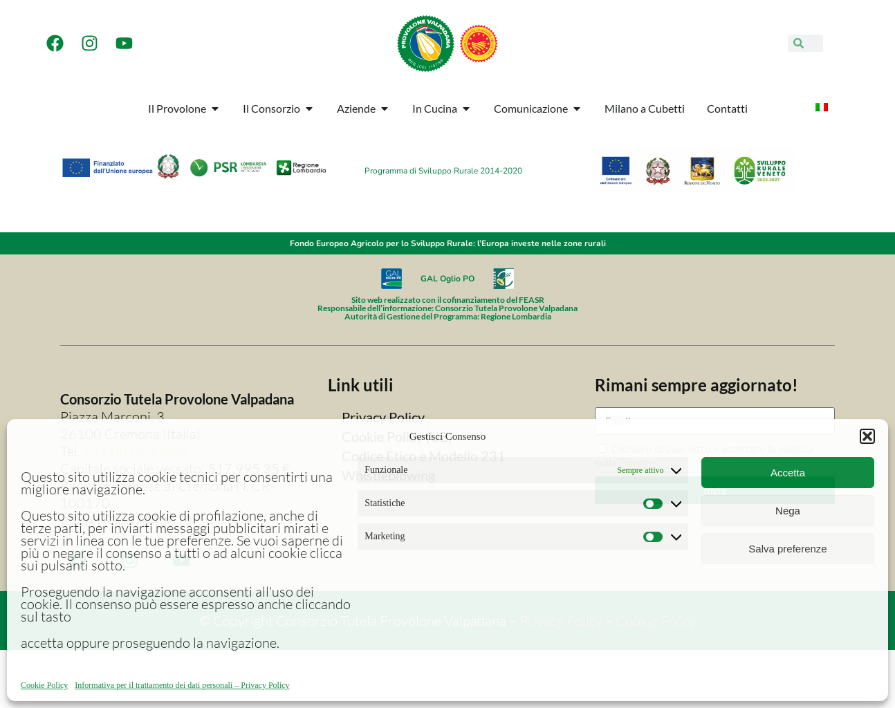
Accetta (788, 472)
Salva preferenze (787, 549)
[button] (867, 436)
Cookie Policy (44, 685)
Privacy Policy (383, 417)
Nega (787, 510)
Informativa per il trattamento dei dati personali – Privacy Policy (182, 685)
